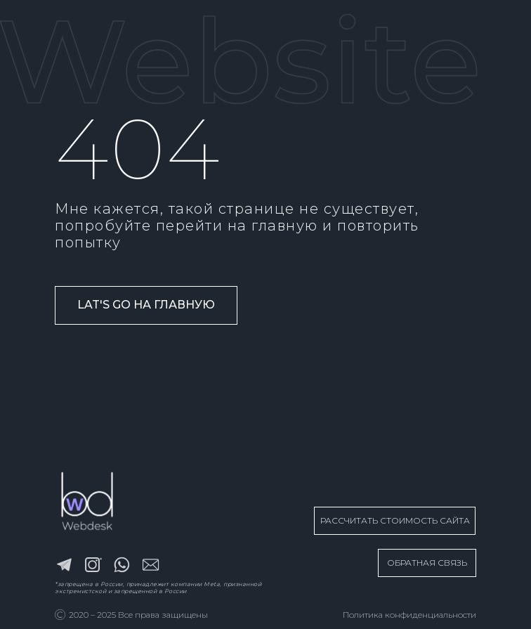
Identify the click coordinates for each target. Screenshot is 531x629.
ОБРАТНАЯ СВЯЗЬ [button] (427, 562)
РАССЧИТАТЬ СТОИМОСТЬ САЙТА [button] (395, 520)
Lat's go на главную (146, 304)
